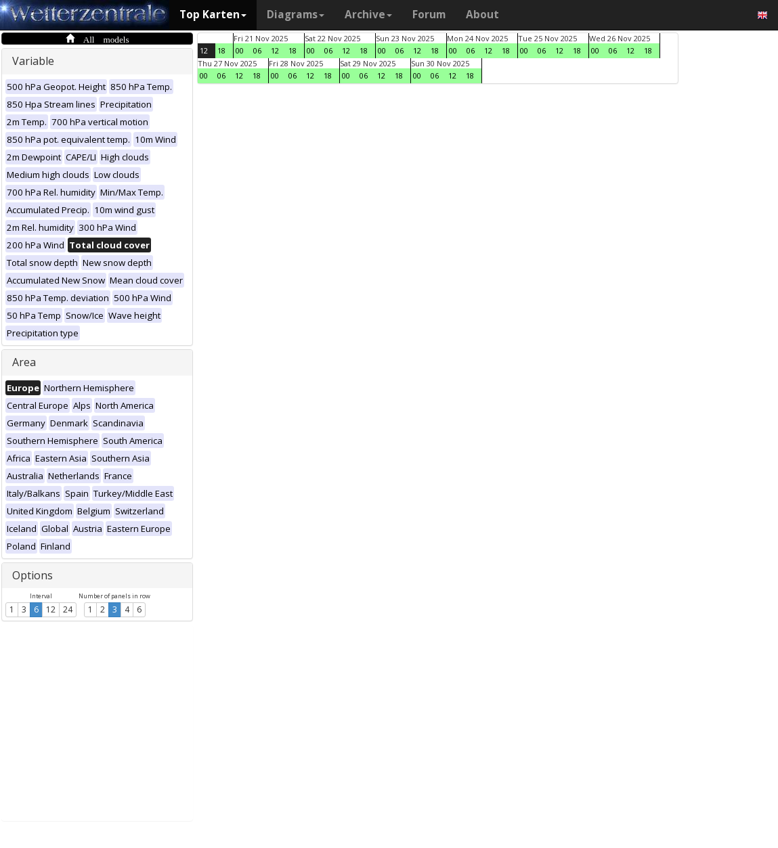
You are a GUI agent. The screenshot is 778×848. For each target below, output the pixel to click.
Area (24, 362)
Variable (33, 60)
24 (67, 609)
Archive (368, 14)
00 (240, 50)
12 (51, 609)
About (482, 14)
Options (32, 575)
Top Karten (212, 14)
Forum (429, 14)
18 (221, 50)
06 (257, 50)
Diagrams (295, 14)
